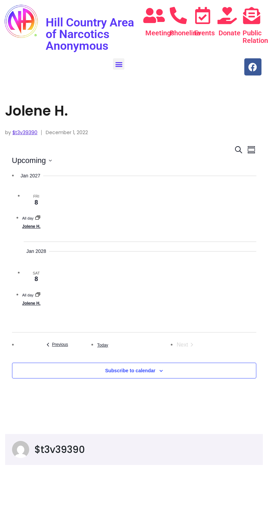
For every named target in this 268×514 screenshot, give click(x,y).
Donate (230, 33)
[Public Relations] (251, 15)
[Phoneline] (178, 15)
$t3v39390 (24, 132)
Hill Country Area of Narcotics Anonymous (90, 33)
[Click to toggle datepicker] (32, 160)
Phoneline (185, 33)
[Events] (202, 15)
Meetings (159, 33)
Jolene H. (31, 226)
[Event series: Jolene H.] (37, 218)
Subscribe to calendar (130, 370)
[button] (118, 64)
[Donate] (227, 15)
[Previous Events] (57, 345)
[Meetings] (154, 15)
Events (204, 33)
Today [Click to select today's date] (102, 345)
